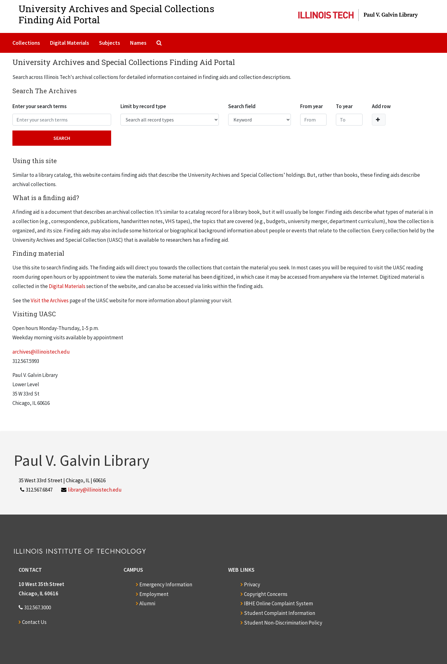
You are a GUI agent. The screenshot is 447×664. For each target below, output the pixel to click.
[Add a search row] (379, 120)
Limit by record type (143, 106)
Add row (381, 106)
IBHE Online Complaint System (278, 603)
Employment (154, 594)
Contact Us (34, 622)
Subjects (109, 42)
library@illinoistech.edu (95, 489)
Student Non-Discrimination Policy (283, 622)
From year (311, 106)
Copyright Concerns (265, 594)
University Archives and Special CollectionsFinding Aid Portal (116, 14)
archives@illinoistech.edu (41, 351)
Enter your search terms (39, 106)
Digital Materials (69, 42)
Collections (26, 42)
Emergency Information (165, 584)
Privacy (252, 584)
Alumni (147, 603)
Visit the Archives (50, 300)
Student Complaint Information (279, 613)
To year (344, 106)
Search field (241, 106)
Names (138, 42)
